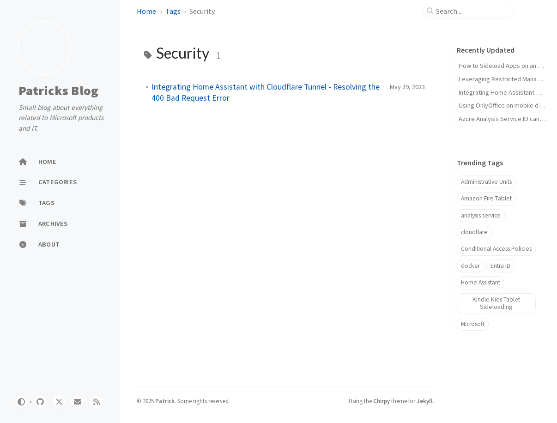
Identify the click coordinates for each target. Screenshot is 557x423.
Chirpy (381, 401)
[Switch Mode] (21, 401)
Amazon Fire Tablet (486, 198)
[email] (77, 401)
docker (470, 266)
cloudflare (474, 232)
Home (146, 11)
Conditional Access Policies (496, 249)
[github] (40, 401)
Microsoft (472, 324)
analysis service (481, 215)
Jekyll (425, 401)
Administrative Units (486, 182)
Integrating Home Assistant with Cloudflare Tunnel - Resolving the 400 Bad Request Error (265, 92)
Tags (173, 11)
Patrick (165, 401)
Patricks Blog (58, 91)
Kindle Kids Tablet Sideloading (496, 303)
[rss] (96, 401)
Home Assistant (480, 282)
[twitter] (59, 401)
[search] (472, 11)
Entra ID (500, 266)
